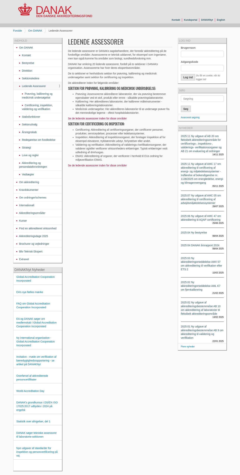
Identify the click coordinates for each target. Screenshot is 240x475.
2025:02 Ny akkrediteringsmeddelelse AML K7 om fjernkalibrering (200, 286)
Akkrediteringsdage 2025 (33, 236)
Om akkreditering (28, 182)
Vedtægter (27, 174)
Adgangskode (189, 61)
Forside (17, 30)
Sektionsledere (30, 78)
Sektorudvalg (29, 124)
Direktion (26, 70)
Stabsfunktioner (30, 116)
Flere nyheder (188, 346)
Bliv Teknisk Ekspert (30, 251)
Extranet (23, 259)
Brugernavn (188, 47)
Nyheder (186, 128)
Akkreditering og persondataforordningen (33, 164)
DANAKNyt (207, 20)
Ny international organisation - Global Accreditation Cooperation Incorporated (35, 341)
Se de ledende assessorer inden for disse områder (97, 118)
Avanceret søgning (190, 117)
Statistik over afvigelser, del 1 (33, 421)
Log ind (185, 40)
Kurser (22, 220)
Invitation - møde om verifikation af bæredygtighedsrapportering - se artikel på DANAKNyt (36, 360)
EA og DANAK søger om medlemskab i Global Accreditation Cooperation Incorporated (36, 322)
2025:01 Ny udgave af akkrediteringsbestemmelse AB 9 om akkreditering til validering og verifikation (202, 332)
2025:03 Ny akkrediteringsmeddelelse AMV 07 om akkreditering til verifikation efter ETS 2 (201, 264)
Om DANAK (35, 30)
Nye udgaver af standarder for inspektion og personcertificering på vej (37, 452)
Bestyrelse (27, 62)
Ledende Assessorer (33, 86)
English (221, 20)
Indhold (20, 40)
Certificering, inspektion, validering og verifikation (37, 107)
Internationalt (26, 205)
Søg (182, 90)
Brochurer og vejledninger (33, 243)
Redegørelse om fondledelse (38, 139)
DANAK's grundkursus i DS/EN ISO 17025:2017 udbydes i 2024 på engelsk (37, 406)
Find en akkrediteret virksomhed (37, 228)
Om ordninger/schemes (32, 197)
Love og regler (30, 155)
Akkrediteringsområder (31, 212)
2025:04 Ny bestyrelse (194, 232)
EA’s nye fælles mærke (29, 292)
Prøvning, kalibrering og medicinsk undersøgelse (37, 95)
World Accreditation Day (30, 390)
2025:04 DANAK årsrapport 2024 (200, 245)
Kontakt (176, 20)
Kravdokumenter (28, 189)
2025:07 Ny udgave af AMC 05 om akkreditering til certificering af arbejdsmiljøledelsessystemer (201, 199)
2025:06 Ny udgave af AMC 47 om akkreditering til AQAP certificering (201, 217)
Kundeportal (190, 20)
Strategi (26, 147)
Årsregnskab (29, 132)
